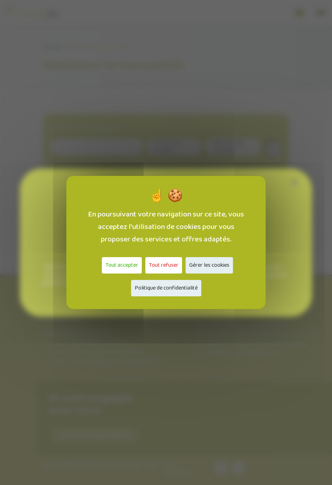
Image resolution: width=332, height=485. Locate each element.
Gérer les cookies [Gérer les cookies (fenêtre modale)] (209, 265)
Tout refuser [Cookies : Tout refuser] (163, 265)
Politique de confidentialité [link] (166, 288)
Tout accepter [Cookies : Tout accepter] (121, 265)
